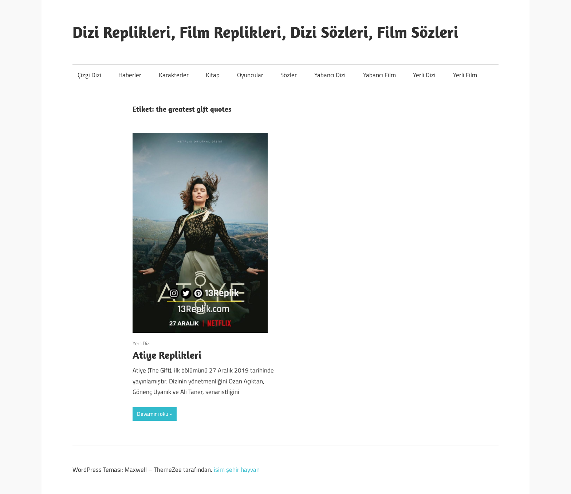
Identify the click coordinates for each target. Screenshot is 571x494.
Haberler (129, 75)
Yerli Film (465, 75)
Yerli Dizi (424, 75)
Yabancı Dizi (330, 75)
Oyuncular (250, 75)
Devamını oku (152, 414)
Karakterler (174, 75)
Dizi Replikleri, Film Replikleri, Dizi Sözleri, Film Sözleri (265, 32)
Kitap (213, 75)
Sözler (288, 75)
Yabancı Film (379, 75)
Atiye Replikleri (167, 354)
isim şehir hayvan (237, 469)
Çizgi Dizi (89, 75)
